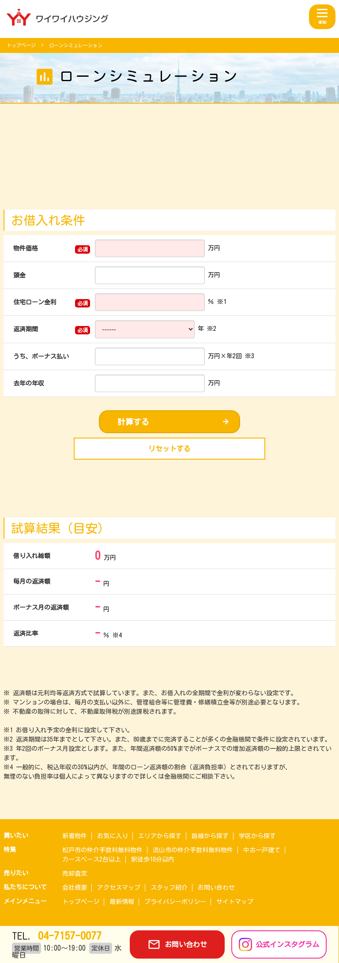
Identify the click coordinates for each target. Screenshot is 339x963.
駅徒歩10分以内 (152, 859)
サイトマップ (234, 902)
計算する (133, 422)
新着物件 (74, 836)
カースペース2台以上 (91, 859)
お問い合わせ (216, 887)
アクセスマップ (118, 887)
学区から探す (257, 836)
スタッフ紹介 (169, 887)
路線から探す (210, 836)
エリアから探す (159, 836)
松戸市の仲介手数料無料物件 (102, 850)
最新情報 (121, 902)
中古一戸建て (261, 850)
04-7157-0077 (67, 935)
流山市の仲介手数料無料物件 (193, 850)
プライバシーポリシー (175, 902)
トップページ (22, 45)
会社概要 (74, 887)
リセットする (169, 448)
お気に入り (112, 836)
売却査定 (74, 873)
